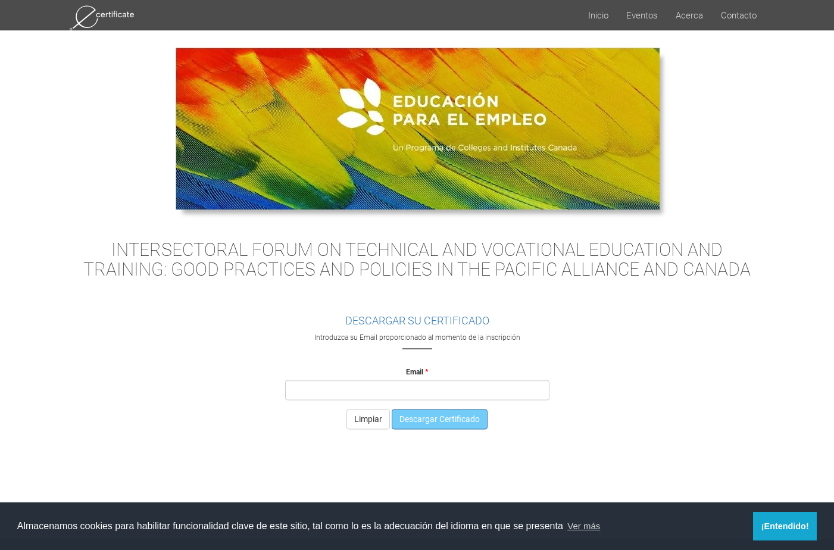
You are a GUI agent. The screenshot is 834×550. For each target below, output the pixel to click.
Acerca (689, 15)
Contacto (739, 15)
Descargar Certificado (439, 419)
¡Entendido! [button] (785, 526)
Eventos (642, 15)
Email (414, 371)
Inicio (598, 15)
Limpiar (368, 419)
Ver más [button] (583, 526)
